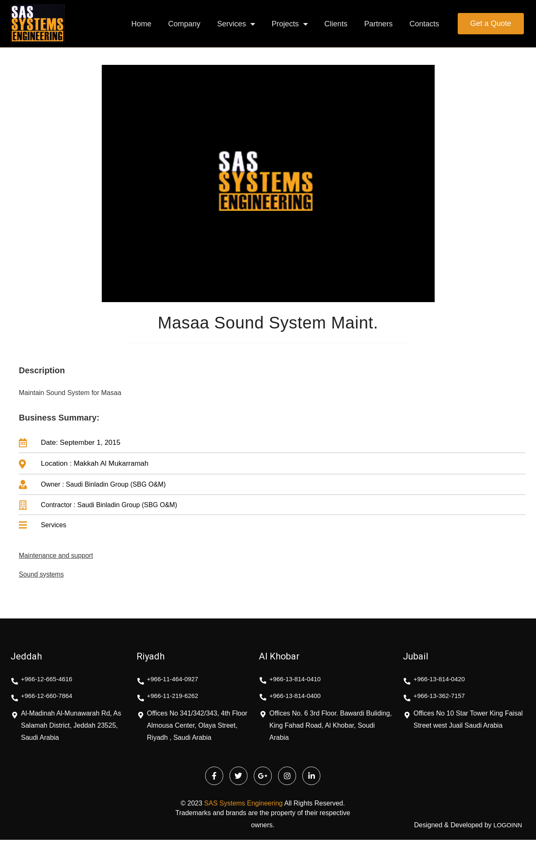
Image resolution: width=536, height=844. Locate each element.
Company (184, 24)
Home (141, 24)
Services (236, 24)
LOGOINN (506, 829)
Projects (290, 24)
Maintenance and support (61, 558)
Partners (378, 24)
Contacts (424, 24)
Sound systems (44, 576)
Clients (336, 24)
